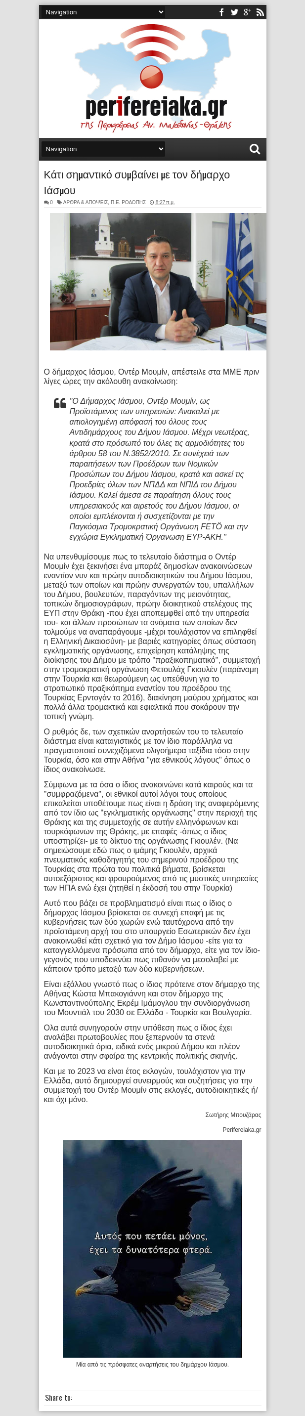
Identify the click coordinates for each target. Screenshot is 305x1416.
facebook (221, 12)
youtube (247, 12)
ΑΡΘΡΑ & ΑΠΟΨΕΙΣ (85, 202)
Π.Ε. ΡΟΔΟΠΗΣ (128, 202)
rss (260, 12)
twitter (234, 12)
